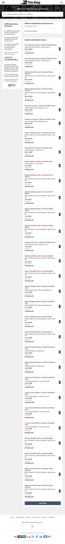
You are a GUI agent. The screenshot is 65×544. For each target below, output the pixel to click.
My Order (44, 517)
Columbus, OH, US (31, 26)
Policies (28, 517)
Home (12, 517)
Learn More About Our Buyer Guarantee (11, 53)
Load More (43, 503)
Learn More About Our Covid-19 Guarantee (11, 80)
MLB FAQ (51, 517)
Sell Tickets (35, 517)
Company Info (20, 517)
